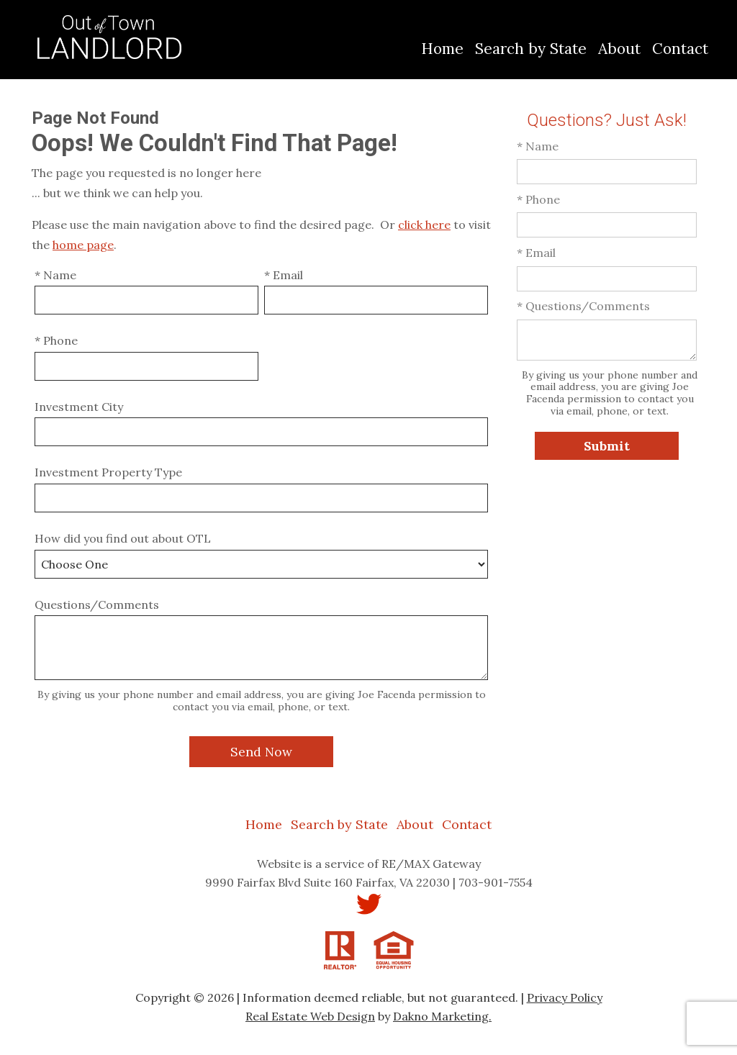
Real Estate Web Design (310, 1016)
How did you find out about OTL (123, 538)
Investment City (79, 406)
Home (442, 48)
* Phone (56, 340)
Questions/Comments (97, 604)
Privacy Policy (564, 997)
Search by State (531, 48)
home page (83, 244)
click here (424, 224)
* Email (283, 275)
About (619, 48)
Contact (680, 48)
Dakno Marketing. (442, 1016)
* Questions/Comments (583, 306)
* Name (55, 275)
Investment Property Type (108, 472)
